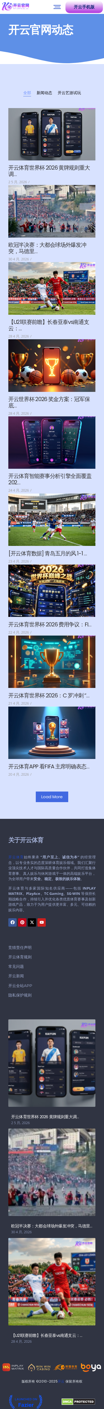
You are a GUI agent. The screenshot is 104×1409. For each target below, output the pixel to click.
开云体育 (16, 856)
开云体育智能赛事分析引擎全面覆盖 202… (49, 479)
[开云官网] (15, 6)
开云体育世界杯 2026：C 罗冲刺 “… (48, 695)
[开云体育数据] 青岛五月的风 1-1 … (47, 553)
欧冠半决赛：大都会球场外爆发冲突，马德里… (47, 248)
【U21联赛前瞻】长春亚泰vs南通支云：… (48, 325)
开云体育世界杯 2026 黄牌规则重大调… (49, 171)
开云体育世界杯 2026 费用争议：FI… (49, 624)
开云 (61, 1381)
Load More (52, 797)
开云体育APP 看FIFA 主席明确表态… (48, 766)
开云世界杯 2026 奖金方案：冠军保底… (49, 402)
